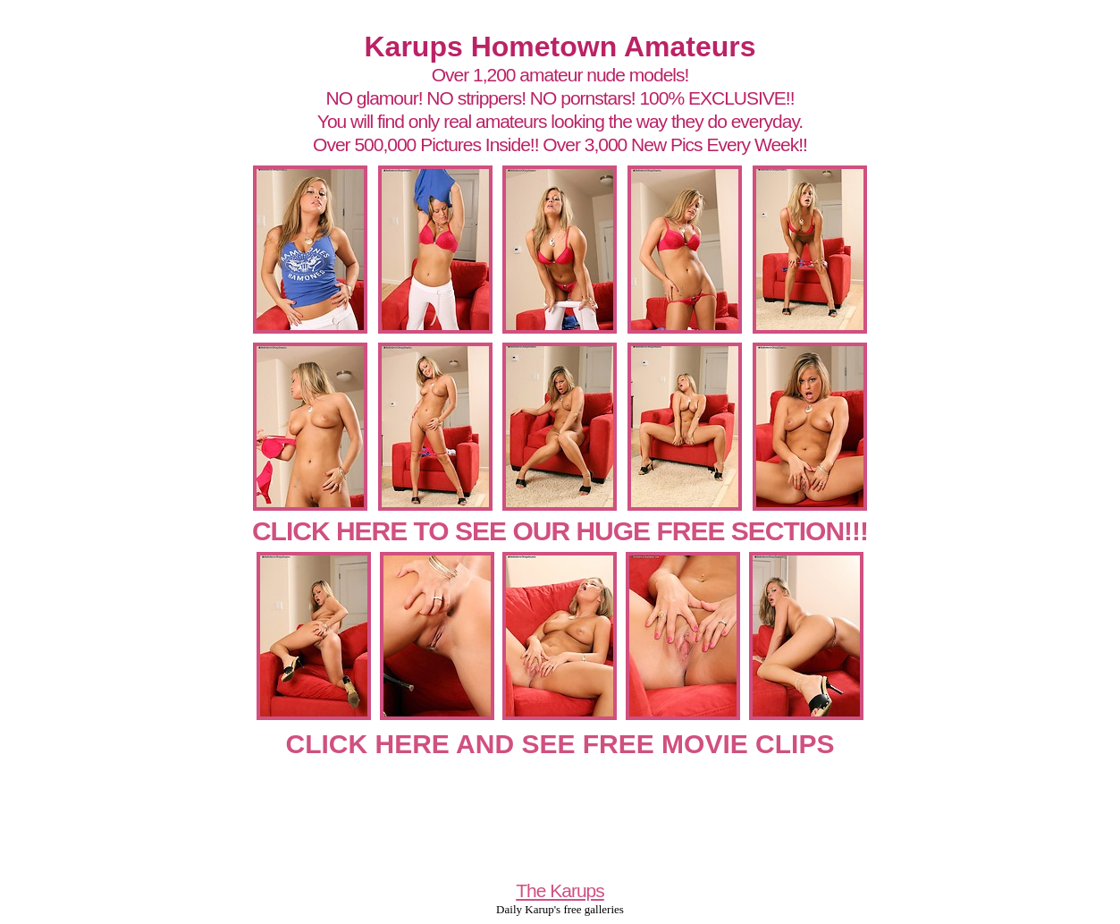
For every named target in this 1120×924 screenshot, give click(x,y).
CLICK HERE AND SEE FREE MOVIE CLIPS (560, 744)
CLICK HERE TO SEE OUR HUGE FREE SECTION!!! (560, 531)
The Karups (560, 890)
